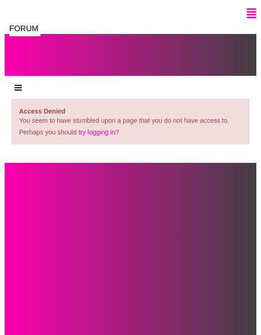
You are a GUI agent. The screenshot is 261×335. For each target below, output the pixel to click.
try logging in (97, 132)
